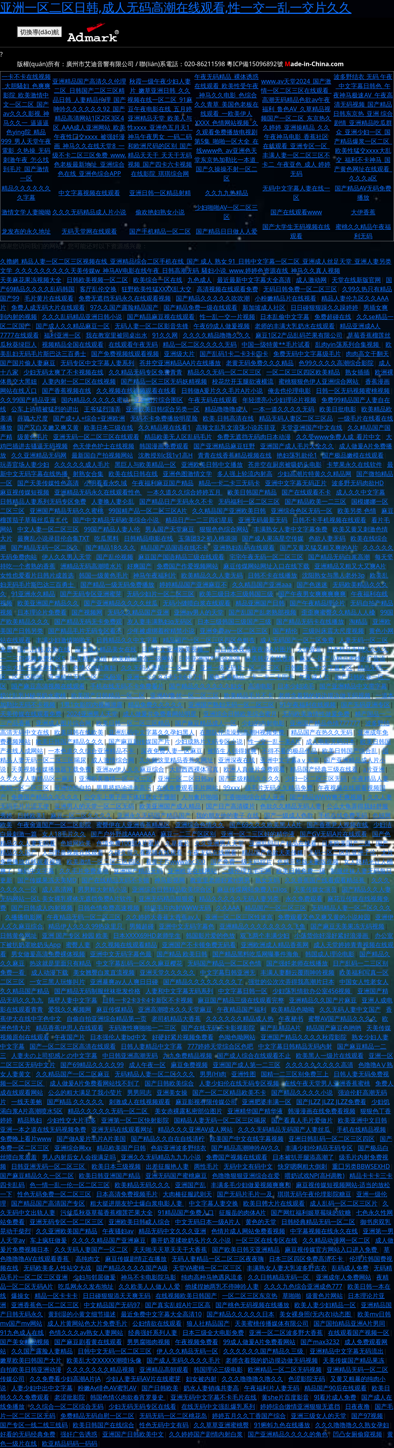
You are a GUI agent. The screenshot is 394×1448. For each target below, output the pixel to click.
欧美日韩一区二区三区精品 (133, 723)
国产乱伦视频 (114, 557)
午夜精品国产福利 (241, 1009)
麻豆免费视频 (189, 1065)
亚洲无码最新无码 (262, 520)
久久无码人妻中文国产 (350, 1009)
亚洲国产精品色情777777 (325, 723)
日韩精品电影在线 (148, 538)
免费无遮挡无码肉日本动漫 (254, 437)
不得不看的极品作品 (289, 751)
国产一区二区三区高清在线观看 (73, 1046)
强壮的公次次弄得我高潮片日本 (291, 981)
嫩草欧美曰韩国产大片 (31, 1360)
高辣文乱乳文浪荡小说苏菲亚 (236, 427)
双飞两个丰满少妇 (264, 935)
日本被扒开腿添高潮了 (303, 1157)
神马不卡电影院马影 (148, 1277)
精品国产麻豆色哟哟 (333, 1028)
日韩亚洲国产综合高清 (209, 658)
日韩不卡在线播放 (272, 575)
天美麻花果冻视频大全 (31, 280)
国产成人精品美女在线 (106, 649)
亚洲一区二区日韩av (186, 778)
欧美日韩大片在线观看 (274, 1203)
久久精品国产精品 (24, 991)
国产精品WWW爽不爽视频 (326, 797)
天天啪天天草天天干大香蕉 (170, 1249)
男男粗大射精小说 (102, 889)
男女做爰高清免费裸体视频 (48, 954)
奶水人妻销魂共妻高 (211, 1388)
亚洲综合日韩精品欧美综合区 (172, 889)
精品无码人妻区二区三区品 (296, 418)
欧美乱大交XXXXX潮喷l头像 (104, 1360)
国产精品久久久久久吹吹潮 (213, 298)
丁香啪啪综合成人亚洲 (254, 797)
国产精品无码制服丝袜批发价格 (97, 991)
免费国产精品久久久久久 (45, 797)
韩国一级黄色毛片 (103, 575)
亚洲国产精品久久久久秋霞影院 (303, 1037)
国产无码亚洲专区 (365, 704)
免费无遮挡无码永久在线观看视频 (124, 298)
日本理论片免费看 (42, 612)
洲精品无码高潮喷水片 (91, 566)
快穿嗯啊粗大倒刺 (302, 1166)
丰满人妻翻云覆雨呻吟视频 (297, 972)
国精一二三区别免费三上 (295, 1074)
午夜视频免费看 (196, 1342)
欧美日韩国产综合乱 (349, 751)
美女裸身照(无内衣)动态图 (315, 1314)
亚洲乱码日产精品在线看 (283, 843)
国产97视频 (367, 1415)
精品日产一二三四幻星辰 (199, 520)
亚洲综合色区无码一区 (301, 510)
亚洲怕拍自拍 (72, 787)
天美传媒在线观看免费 (31, 714)
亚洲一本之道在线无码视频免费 (43, 1129)
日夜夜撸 (357, 1406)
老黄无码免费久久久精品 (260, 363)
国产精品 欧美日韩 (182, 954)
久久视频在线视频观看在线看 (136, 390)
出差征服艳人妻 (167, 1166)
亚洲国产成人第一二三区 (246, 1065)
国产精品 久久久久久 (75, 1101)
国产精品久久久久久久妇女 (206, 686)
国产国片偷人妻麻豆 (27, 363)
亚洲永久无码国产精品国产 (154, 815)
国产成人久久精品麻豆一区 (73, 326)
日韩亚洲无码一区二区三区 (49, 1166)
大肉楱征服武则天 (187, 1194)
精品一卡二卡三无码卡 (229, 483)
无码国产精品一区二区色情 (224, 963)
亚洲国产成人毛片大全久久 (297, 446)
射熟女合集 (88, 473)
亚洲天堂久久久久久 (167, 972)
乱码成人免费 (350, 1268)
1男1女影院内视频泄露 (91, 704)
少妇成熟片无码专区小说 (209, 741)
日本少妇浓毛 (295, 686)
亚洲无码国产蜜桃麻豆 (176, 1175)
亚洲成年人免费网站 (343, 1277)
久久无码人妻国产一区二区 (158, 667)
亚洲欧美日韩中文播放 (212, 464)
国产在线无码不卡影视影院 (218, 1028)
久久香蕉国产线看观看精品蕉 (325, 880)
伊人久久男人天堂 (66, 557)
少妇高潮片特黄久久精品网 (314, 473)
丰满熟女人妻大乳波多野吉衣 (287, 1268)
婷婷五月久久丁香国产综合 (249, 1415)
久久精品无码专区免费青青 (145, 372)
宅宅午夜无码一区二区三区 (266, 557)
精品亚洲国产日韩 (260, 603)
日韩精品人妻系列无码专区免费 (43, 501)
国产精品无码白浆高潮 (339, 557)
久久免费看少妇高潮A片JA (65, 1379)
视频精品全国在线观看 (73, 344)
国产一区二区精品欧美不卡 (229, 1092)
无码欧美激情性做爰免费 (316, 714)
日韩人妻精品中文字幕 (151, 1046)
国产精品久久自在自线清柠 (168, 1138)
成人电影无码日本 (330, 741)
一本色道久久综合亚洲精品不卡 (92, 751)
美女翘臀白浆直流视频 (104, 972)
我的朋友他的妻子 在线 (227, 815)
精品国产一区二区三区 (275, 908)
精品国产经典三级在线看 (324, 769)
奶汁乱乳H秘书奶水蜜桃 (33, 695)
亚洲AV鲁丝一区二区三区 (184, 695)
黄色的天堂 (260, 1222)
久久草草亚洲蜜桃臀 (221, 1425)
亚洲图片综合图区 (158, 400)
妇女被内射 (201, 1379)
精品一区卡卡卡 (56, 1295)
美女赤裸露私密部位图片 (188, 1111)
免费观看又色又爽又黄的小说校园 (324, 917)
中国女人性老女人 (364, 981)
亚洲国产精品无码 (138, 871)
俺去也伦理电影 (289, 390)
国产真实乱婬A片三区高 (177, 1305)
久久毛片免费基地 (84, 871)
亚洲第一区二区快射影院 (135, 1120)
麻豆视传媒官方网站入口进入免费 (332, 1249)
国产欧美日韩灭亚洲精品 (246, 1249)
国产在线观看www (296, 212)
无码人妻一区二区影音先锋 (152, 326)
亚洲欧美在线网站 (192, 871)
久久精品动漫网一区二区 (336, 1240)
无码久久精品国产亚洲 (138, 612)
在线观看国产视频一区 (358, 1332)
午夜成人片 (314, 677)
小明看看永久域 (105, 483)
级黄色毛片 (32, 437)
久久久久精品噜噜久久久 (216, 335)
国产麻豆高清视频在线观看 (48, 686)
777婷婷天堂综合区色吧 (220, 1046)
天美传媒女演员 (315, 889)
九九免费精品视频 (187, 1055)
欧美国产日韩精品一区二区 (108, 695)
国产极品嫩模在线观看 (353, 455)
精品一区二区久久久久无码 (200, 344)
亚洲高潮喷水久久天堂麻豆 (175, 1009)
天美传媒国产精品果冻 (353, 1360)
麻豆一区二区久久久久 (81, 815)
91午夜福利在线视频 (307, 704)
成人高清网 (57, 889)
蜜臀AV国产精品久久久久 (342, 1018)
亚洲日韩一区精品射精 (160, 193)
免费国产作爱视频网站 (187, 566)
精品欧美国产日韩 (121, 1148)
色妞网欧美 (75, 843)
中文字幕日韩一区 (242, 991)
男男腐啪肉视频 (148, 1342)
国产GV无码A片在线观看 (333, 834)
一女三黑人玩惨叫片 (57, 981)
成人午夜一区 (147, 1065)
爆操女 (20, 1295)
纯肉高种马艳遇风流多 (212, 1277)
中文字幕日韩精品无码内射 (295, 1046)
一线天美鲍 (26, 1101)
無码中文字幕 (35, 871)
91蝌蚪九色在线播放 (282, 1425)
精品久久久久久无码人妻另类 (239, 898)
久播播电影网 (23, 917)
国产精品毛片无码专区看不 (85, 630)
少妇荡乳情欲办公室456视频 (312, 991)
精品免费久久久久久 (155, 704)
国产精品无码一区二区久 (45, 547)
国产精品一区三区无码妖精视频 (164, 381)
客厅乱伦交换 (98, 289)
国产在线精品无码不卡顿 (115, 880)
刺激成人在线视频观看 (139, 1101)
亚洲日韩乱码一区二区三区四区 (332, 1138)
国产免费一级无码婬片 (241, 861)
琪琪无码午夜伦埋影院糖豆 (314, 1194)
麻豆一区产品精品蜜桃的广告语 (342, 658)
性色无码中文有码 (164, 1425)
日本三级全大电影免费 (213, 1332)
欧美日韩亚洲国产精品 (109, 1175)
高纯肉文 (87, 1258)
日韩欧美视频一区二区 (97, 280)
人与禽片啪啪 (199, 797)
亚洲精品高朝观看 (164, 1369)
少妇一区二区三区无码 (316, 778)
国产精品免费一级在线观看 (200, 307)
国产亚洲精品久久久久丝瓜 (121, 603)
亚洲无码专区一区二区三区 (67, 1222)
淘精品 (358, 621)
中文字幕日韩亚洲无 (227, 972)
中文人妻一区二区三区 (48, 529)
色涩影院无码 (306, 1379)
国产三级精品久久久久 (249, 778)
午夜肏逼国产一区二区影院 (54, 824)
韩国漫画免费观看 (164, 446)
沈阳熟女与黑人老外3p (333, 575)
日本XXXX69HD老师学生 (146, 935)
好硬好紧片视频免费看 (183, 1037)
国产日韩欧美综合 (169, 1083)
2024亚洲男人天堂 (92, 714)
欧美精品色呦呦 (292, 1009)
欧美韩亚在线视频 (269, 658)
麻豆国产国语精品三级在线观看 (181, 557)
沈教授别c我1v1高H (165, 455)
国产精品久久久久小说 (302, 1092)
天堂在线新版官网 (356, 280)
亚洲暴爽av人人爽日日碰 (124, 981)
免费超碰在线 (332, 316)
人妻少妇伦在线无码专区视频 (239, 1083)
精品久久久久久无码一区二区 (108, 1111)
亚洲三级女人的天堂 (318, 1415)
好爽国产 (139, 566)
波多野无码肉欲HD (358, 483)
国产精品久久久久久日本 (240, 1314)
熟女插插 (357, 372)
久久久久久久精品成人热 (240, 1018)
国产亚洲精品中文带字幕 (353, 686)
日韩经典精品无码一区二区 (318, 1222)
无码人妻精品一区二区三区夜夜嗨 (218, 1258)
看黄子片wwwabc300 (175, 861)
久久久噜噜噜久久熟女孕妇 (352, 1425)
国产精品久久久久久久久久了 (203, 981)
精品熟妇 (29, 1120)
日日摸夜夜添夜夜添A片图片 (253, 649)
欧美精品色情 (88, 658)
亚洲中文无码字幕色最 (121, 954)
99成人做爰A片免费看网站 (259, 1342)
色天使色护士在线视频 (103, 446)
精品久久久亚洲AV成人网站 (195, 1129)
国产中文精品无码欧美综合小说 (116, 520)
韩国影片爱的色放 (210, 935)
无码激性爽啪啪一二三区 (142, 1028)
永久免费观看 (303, 898)
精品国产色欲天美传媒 (272, 852)
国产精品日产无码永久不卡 (176, 501)
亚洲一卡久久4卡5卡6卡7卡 (165, 677)
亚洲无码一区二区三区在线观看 (96, 437)
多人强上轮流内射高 (244, 473)
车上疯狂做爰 (48, 1240)
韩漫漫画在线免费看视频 (322, 1111)
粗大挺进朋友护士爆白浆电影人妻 (137, 1203)
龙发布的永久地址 (26, 231)
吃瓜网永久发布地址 (86, 1286)
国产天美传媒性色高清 (48, 483)
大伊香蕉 (363, 212)
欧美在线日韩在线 (133, 473)
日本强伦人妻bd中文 (118, 1037)
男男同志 (139, 1092)
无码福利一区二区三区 (249, 501)
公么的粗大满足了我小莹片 (85, 1092)
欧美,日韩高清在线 (228, 418)
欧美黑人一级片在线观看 (330, 1055)
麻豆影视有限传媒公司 (206, 1101)
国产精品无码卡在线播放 (310, 621)
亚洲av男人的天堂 (199, 612)
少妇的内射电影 (263, 723)
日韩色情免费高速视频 (108, 908)
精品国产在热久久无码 (321, 732)
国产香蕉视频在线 (66, 390)
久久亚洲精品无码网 (39, 455)
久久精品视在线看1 (164, 427)
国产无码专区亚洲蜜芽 (91, 594)
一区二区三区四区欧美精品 (303, 372)
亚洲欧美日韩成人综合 (139, 1222)
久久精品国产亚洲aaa (262, 584)
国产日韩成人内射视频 (42, 908)
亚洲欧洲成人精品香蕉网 (275, 944)
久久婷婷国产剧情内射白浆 (206, 1434)
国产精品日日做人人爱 (226, 231)
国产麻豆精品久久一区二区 (37, 1175)
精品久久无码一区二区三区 (224, 372)
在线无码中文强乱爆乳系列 (218, 1406)
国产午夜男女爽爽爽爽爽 (312, 594)
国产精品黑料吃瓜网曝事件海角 (256, 954)
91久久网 (165, 335)
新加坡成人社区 (263, 307)
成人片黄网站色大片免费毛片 (87, 1323)
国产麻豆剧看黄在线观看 (88, 1342)
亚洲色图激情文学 (187, 473)
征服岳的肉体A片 (242, 1212)
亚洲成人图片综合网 (63, 723)
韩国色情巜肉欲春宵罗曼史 (127, 1397)
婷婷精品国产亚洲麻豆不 (193, 584)
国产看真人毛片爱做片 (302, 1120)
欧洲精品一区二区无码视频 (285, 1369)
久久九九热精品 (226, 193)
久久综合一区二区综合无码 (67, 1406)
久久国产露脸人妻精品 (42, 1351)
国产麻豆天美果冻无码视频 (347, 926)
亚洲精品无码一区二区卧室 (85, 677)
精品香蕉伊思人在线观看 (70, 1028)
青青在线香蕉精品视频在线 (235, 455)
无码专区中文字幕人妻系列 (97, 363)
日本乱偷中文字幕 (284, 316)
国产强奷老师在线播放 (297, 963)
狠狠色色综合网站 (224, 529)
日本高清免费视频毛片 (127, 1194)
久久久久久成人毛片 (82, 464)
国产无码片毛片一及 (244, 1194)
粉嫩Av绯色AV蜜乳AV (107, 1388)
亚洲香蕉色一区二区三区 (45, 1305)
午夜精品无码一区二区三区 (84, 917)
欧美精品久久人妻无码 (212, 575)
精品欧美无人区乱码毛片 (178, 437)
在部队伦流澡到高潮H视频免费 (243, 732)
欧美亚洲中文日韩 (362, 1120)
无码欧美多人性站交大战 (57, 1268)
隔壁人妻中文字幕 (72, 1000)
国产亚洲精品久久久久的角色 (288, 1434)
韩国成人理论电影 (329, 954)
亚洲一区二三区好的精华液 (258, 834)
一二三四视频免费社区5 (32, 658)
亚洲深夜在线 (236, 760)
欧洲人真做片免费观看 (254, 769)
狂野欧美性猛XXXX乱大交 (157, 289)
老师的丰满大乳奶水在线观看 (295, 326)
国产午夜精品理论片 (317, 603)
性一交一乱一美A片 (274, 741)
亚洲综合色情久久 (199, 824)
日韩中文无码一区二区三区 (115, 1351)
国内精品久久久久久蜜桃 (95, 400)
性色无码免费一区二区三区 (54, 1194)
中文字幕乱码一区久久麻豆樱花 (139, 963)
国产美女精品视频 (24, 1342)
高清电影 (260, 686)
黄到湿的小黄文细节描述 (82, 1314)
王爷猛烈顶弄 (102, 409)
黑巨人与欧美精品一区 (145, 464)
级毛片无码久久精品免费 (279, 787)
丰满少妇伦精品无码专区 (319, 1148)
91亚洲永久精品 (33, 594)
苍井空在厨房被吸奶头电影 (285, 464)
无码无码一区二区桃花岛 (173, 1415)
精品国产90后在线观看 (335, 1388)
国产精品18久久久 (110, 547)
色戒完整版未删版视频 (308, 861)
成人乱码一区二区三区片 (343, 1203)
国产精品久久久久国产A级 (132, 1268)
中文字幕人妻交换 (213, 1203)
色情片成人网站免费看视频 (248, 1231)
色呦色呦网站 (237, 1037)
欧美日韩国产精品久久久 (70, 741)
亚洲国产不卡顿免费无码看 (199, 944)
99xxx (231, 787)
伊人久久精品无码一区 (187, 1351)
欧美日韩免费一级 (301, 871)
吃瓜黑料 (106, 538)
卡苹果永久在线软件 (354, 464)
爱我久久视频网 (69, 1009)
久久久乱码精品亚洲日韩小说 (82, 316)
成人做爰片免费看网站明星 (160, 714)
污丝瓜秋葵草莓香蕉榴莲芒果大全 (106, 1212)
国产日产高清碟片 (230, 806)
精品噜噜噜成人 (226, 409)
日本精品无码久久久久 (357, 649)
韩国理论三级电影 (218, 1369)
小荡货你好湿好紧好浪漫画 (332, 935)
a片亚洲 (374, 769)
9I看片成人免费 (335, 1397)
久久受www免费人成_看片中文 (338, 437)
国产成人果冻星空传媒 (273, 538)
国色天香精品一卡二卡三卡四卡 (251, 677)
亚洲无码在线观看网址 (122, 1129)
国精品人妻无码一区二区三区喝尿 (220, 1120)
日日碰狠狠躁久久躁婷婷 (324, 307)
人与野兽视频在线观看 (73, 852)
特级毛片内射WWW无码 (177, 908)
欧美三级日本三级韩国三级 (236, 594)
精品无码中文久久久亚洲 (172, 1231)
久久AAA (228, 908)
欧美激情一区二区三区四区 (103, 861)
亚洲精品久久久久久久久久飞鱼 (262, 926)
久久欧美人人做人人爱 (149, 1286)
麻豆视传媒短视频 (24, 492)
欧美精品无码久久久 (142, 1185)
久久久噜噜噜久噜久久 (252, 1379)
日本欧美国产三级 (346, 843)
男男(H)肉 (213, 1074)
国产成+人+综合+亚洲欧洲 (89, 418)
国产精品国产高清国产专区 (48, 1203)
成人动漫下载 (49, 972)
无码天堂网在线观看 (89, 231)
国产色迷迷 (312, 584)
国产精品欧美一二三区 (315, 501)
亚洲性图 (243, 1074)
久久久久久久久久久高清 (319, 1065)
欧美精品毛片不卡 (248, 695)
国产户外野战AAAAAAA (123, 834)
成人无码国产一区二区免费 (297, 640)
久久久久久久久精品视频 (100, 1369)
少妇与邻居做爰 (94, 1277)
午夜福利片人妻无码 (271, 1388)
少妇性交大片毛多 (71, 1120)
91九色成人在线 (22, 1332)
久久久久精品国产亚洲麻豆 (109, 1240)
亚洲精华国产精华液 (255, 1111)
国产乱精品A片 (280, 1028)
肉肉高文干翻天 (367, 353)
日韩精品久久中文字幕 (127, 640)
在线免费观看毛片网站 (187, 787)
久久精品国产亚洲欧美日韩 (229, 510)
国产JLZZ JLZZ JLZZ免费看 (331, 1101)
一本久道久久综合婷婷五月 (184, 492)
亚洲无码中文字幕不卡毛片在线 (213, 1397)
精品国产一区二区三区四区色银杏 (209, 640)
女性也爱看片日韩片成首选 (37, 575)
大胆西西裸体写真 (194, 769)
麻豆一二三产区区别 (188, 834)
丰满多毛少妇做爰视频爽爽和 (251, 1185)
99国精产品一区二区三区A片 (148, 510)
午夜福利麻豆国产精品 (163, 483)
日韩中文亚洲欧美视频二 (175, 649)
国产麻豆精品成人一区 (206, 723)
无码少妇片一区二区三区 (160, 594)
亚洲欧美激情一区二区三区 (116, 778)
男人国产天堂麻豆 (169, 529)
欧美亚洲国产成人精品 (170, 806)
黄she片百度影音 (285, 1397)
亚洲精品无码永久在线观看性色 (98, 492)
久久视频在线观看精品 (126, 944)
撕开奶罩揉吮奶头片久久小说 (191, 1240)
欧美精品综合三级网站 (143, 658)
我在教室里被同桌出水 (116, 335)
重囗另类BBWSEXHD (361, 1166)
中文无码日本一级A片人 (207, 1222)
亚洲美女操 (172, 1092)
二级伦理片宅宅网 (246, 871)
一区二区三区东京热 (249, 1295)
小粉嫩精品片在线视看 (285, 298)
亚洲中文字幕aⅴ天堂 (289, 760)
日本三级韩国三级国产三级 (234, 621)
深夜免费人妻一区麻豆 (171, 751)
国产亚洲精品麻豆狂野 (224, 446)
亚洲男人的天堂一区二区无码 (94, 806)
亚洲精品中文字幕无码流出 (347, 1351)
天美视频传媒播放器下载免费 (51, 769)
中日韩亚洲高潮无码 (130, 1055)
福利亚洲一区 (62, 335)
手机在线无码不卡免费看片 (127, 686)
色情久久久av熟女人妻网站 (86, 1332)
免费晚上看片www (26, 1138)
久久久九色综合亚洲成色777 (303, 1286)
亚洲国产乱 (190, 1185)
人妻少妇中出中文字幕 (42, 1388)
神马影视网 (169, 880)
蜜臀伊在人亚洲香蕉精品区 (133, 824)
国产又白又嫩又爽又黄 (48, 427)
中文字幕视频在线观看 (89, 193)
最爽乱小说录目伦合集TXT (53, 538)
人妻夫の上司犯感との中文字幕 (54, 1055)
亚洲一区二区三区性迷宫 (239, 917)
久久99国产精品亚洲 (28, 400)
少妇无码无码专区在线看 (142, 1406)
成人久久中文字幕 (360, 492)
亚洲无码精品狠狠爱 (166, 898)
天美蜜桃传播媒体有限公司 (272, 1323)
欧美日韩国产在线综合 (103, 1425)
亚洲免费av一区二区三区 (234, 630)
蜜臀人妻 (78, 944)
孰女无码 (267, 880)
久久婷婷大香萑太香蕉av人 (163, 917)
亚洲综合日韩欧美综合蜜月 (240, 714)
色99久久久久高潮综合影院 (336, 363)
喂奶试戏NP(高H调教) (314, 1175)
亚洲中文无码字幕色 (186, 926)
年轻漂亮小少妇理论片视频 (279, 400)
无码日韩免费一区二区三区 (300, 289)
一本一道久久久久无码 (283, 409)
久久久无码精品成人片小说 (89, 212)
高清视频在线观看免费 (227, 289)
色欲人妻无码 (327, 538)
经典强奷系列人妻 (152, 1332)
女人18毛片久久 (64, 834)
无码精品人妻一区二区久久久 (351, 908)
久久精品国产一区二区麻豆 (73, 1074)
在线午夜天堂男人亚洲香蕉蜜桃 (327, 1083)
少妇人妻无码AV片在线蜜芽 (143, 1379)
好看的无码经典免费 (27, 1434)
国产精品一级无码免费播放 (117, 584)
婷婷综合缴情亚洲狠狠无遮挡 (300, 1406)
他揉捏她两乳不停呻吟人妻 (222, 1286)
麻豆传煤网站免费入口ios (253, 889)
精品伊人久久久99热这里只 (86, 926)
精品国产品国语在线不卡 (174, 547)
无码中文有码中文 (248, 1166)
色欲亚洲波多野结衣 (178, 1148)
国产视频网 (87, 612)
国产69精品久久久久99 (92, 1065)
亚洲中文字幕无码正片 (296, 483)
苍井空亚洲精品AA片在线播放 (180, 363)
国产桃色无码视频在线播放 (252, 1305)
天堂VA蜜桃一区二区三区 (207, 1268)
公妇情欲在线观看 (157, 1323)
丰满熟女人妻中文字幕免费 (290, 529)
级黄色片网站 (324, 1295)
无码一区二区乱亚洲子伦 (342, 852)
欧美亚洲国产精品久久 (48, 603)
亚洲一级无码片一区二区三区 (240, 667)
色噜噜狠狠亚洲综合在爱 (246, 1175)
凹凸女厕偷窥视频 (357, 1434)
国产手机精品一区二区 (160, 231)
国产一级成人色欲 (288, 815)
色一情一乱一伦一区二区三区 (70, 1185)
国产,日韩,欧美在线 (43, 649)
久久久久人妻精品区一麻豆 (37, 778)
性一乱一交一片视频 (227, 316)
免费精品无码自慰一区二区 (97, 1415)
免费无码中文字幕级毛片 (307, 353)
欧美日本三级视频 (116, 1166)
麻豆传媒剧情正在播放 (136, 1258)
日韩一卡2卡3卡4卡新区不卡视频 (147, 1000)
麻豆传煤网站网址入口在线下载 (266, 566)
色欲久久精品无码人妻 (291, 806)
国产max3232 (320, 1342)
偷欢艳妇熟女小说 (160, 212)
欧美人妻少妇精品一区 (325, 1305)
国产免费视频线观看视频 (125, 353)
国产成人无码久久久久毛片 (183, 1360)
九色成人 (199, 280)
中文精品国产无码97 (112, 1305)
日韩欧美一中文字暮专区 (318, 667)
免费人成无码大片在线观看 (48, 307)
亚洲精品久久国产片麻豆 (323, 1000)
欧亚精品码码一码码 (69, 1443)
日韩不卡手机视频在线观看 (329, 520)
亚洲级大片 (179, 353)
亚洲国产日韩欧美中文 (133, 1434)
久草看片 (177, 843)
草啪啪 (291, 1295)
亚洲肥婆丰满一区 (266, 1101)
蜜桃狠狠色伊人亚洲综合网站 (319, 381)
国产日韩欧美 (160, 1388)
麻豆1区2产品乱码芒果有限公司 (298, 335)
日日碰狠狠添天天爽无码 (116, 1295)
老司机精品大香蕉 (176, 1018)
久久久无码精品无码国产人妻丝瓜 (285, 1129)
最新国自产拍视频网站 (102, 455)
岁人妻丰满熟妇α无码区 (159, 621)
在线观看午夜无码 (133, 344)
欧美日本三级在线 (108, 427)
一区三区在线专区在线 (266, 1240)
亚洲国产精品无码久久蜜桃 (67, 510)
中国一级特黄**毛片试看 (276, 344)
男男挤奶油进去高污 (124, 787)
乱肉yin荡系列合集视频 (348, 344)
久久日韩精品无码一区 (279, 1277)
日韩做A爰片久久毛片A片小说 (222, 390)
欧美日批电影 (337, 409)
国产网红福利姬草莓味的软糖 (311, 1212)
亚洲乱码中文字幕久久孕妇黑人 (152, 732)
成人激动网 (311, 280)
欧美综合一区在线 (157, 280)
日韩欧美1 (31, 815)
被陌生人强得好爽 (232, 751)
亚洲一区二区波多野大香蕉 (286, 1332)
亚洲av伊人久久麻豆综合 (130, 769)
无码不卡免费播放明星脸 (164, 418)
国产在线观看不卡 (306, 492)
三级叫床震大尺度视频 (333, 630)
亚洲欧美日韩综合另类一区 (163, 409)
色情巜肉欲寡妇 (94, 667)
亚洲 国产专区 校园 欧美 (75, 935)
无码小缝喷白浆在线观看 (196, 603)
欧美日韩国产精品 (252, 492)
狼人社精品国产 (208, 1323)
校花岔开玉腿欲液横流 (243, 381)
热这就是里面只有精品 (60, 963)
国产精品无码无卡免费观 (88, 621)
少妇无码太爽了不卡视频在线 (63, 372)
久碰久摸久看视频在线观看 (145, 852)
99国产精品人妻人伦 (112, 529)
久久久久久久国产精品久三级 (264, 1351)
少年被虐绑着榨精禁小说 (161, 630)
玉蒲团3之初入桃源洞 (207, 538)
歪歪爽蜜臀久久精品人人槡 (338, 612)
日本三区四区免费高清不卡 (306, 1258)
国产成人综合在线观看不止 (254, 1055)
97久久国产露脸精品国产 (124, 307)
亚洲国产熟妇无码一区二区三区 (231, 704)
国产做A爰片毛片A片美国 (91, 1138)
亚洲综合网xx (73, 1148)
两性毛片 (206, 1166)
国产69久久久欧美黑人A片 (265, 824)
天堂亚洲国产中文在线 (311, 427)
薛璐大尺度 (32, 418)
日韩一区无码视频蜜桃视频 (353, 390)
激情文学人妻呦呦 (26, 212)
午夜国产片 (69, 1037)
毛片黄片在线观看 (48, 298)
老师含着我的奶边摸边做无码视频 (324, 695)
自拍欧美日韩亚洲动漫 (31, 1369)
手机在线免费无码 (342, 815)
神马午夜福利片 (154, 575)
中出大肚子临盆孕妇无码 (34, 667)
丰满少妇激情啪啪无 (63, 640)
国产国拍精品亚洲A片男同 (349, 1323)
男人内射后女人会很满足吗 (79, 1157)
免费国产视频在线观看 (236, 1157)
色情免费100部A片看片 (128, 843)
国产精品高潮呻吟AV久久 (245, 1148)
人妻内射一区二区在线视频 (79, 381)
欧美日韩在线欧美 (79, 732)
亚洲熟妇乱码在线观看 (244, 547)
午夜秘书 (291, 1018)
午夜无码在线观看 (212, 400)
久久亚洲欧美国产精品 (66, 1231)
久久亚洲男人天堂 (219, 843)
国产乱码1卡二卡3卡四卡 (234, 353)
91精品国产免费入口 (186, 1212)
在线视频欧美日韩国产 (186, 1295)
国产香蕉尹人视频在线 (337, 824)
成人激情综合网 (112, 760)
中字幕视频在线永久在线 (324, 1231)
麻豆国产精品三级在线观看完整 (241, 1000)
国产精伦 (285, 630)
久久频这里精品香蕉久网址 (176, 760)
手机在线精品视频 (361, 1129)
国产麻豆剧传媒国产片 (139, 741)
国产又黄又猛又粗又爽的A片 (318, 547)
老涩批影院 (69, 1397)
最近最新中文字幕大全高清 (254, 280)
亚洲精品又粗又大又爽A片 (350, 566)
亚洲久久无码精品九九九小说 (161, 1157)
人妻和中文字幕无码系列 (179, 991)
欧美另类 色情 (356, 510)
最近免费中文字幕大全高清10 (161, 1314)
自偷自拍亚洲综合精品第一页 (107, 1018)
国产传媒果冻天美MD (47, 880)
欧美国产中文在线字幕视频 (247, 1138)
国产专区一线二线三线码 (34, 1425)
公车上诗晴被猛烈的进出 (45, 409)
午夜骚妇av (118, 1231)
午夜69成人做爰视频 (222, 326)
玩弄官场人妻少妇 (24, 464)
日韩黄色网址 (18, 935)
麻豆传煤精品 (114, 1009)
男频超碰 (141, 926)
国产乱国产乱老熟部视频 (262, 612)
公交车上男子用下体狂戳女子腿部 (130, 797)
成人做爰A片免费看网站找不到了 (95, 1083)
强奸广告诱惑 (78, 1434)
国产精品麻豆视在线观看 (161, 316)
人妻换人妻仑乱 (112, 501)
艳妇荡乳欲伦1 (297, 455)
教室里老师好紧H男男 (220, 880)
